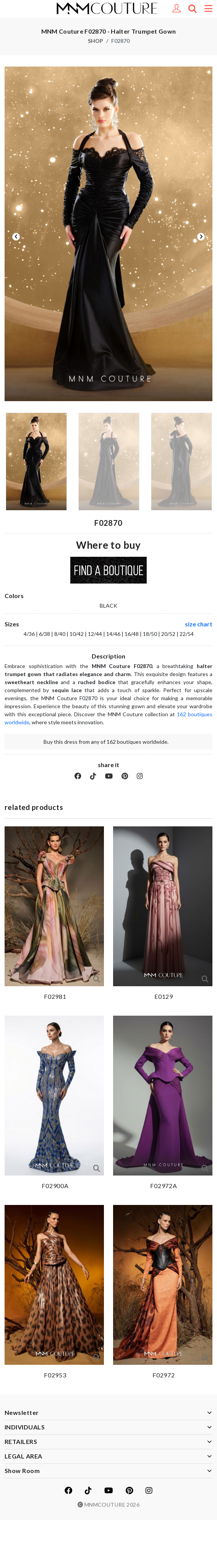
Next (201, 237)
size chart (198, 624)
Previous (16, 237)
